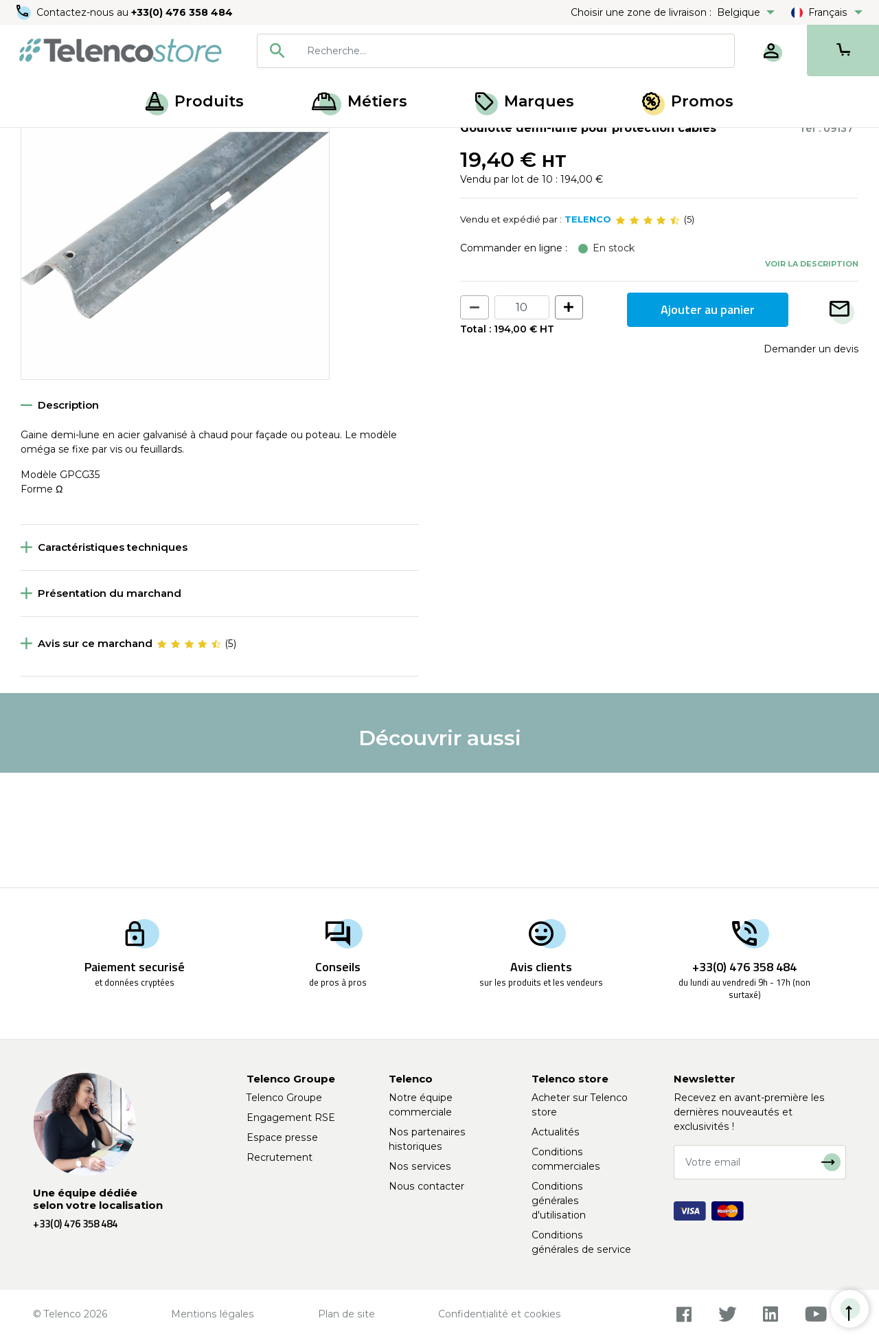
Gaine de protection (226, 142)
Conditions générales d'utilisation (559, 1200)
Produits (195, 101)
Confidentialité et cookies (499, 1314)
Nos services (420, 1166)
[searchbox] (516, 51)
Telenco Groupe (284, 1097)
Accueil (37, 142)
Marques (524, 101)
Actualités (556, 1132)
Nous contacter (426, 1186)
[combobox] (496, 51)
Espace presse (282, 1137)
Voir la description (811, 378)
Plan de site (346, 1314)
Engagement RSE (291, 1117)
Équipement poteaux (117, 142)
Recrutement (279, 1157)
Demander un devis (811, 463)
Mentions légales (212, 1314)
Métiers (359, 101)
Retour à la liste (62, 172)
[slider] (647, 335)
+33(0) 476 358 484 (182, 12)
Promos (687, 101)
